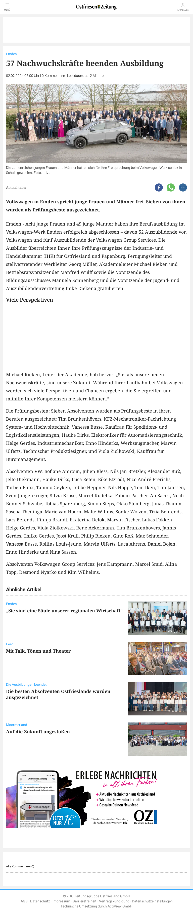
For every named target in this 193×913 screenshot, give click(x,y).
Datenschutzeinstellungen (152, 901)
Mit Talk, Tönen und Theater (38, 651)
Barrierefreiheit (84, 901)
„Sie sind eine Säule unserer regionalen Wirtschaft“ (64, 611)
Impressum (61, 901)
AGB (24, 901)
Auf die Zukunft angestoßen (38, 732)
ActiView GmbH (120, 906)
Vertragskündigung (114, 901)
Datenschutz (40, 901)
